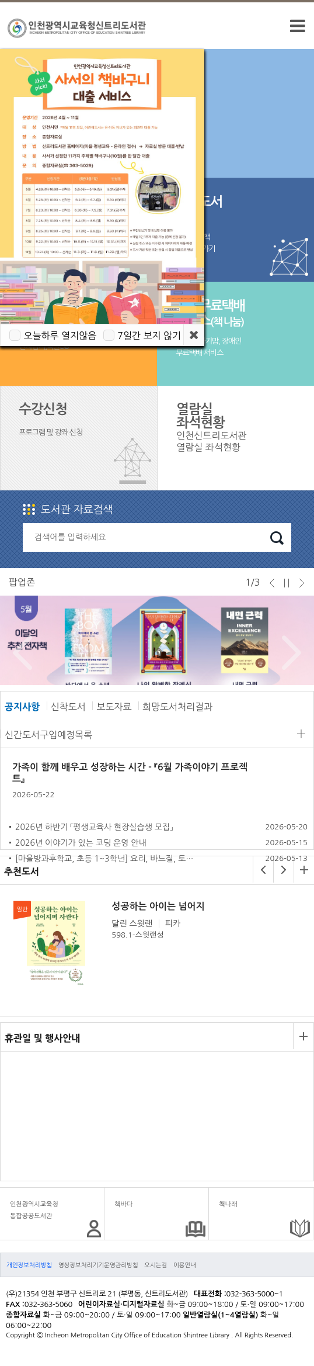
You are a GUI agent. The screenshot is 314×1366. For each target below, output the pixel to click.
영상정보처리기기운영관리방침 (98, 1265)
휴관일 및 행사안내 (42, 1038)
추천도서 (21, 871)
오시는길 (155, 1265)
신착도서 (68, 706)
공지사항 (22, 706)
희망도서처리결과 (177, 706)
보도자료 (113, 706)
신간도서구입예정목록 (48, 734)
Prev (19, 653)
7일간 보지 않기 (149, 335)
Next (288, 653)
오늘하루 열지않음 (59, 335)
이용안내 (184, 1265)
